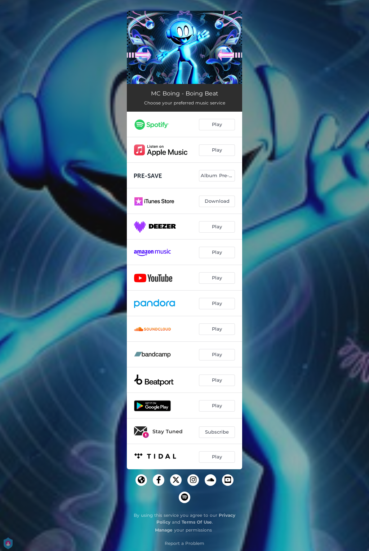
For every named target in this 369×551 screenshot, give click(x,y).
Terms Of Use (197, 522)
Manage (164, 530)
